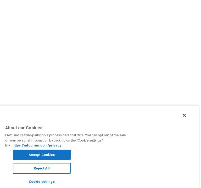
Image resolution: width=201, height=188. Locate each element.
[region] (99, 146)
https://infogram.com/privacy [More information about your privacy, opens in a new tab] (37, 145)
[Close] (184, 115)
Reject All (42, 168)
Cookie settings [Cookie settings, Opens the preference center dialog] (42, 182)
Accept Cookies (42, 155)
